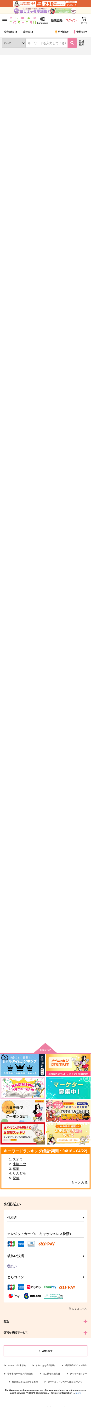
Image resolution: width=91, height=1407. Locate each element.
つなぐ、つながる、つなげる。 (73, 207)
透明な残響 (40, 205)
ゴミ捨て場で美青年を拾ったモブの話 (14, 534)
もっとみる (79, 1182)
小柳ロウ (19, 1164)
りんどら (19, 1173)
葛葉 (16, 1169)
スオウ (18, 1159)
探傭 (16, 1178)
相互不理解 (70, 423)
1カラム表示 (85, 144)
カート (15, 257)
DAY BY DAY (11, 746)
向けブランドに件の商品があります (45, 1032)
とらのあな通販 (11, 58)
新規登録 (57, 20)
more (78, 1393)
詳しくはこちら (78, 1308)
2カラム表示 (76, 144)
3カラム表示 (68, 144)
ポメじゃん (40, 857)
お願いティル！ (13, 422)
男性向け (61, 31)
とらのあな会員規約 (45, 1365)
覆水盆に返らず (13, 205)
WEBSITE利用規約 (17, 1365)
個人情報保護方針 (51, 1374)
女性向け (80, 31)
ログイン (71, 20)
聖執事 (67, 747)
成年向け (28, 31)
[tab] (12, 131)
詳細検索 (81, 43)
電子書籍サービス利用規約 (20, 1374)
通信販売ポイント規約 (75, 1365)
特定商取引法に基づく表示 (25, 1382)
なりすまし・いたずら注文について (65, 1382)
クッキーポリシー (78, 1374)
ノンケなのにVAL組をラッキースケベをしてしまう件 (75, 861)
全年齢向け (10, 31)
